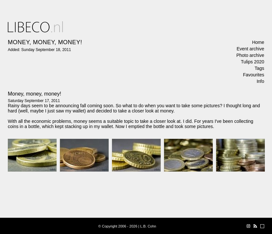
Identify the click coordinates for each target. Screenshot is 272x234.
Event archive (250, 48)
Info (260, 81)
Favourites (253, 74)
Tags (259, 68)
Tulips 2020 (252, 61)
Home (258, 42)
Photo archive (250, 55)
